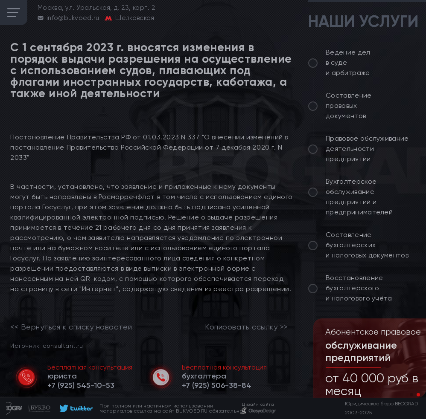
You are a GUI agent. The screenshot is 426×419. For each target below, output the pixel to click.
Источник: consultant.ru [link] (46, 345)
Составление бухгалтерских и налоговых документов (367, 245)
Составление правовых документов (349, 105)
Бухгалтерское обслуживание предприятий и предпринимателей (359, 196)
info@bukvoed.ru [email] (73, 18)
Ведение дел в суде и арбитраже (348, 62)
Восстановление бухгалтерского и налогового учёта (359, 288)
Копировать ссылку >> (246, 327)
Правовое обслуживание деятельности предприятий (367, 148)
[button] (411, 394)
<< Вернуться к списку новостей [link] (71, 327)
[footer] (75, 408)
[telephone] (80, 385)
